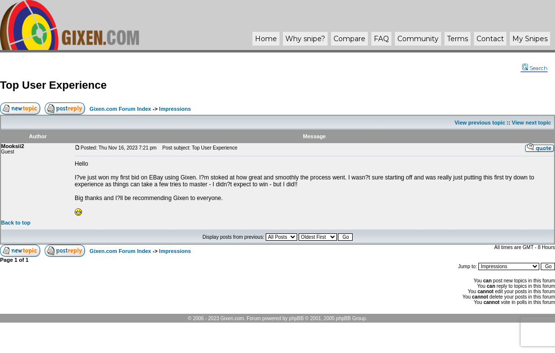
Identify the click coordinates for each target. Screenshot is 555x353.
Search (535, 68)
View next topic (531, 123)
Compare (349, 38)
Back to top (15, 223)
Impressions (175, 109)
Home (266, 38)
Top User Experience (53, 85)
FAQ (381, 38)
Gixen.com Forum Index (120, 109)
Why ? (305, 38)
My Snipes (530, 38)
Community (418, 38)
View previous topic (479, 123)
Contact (490, 38)
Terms (457, 38)
